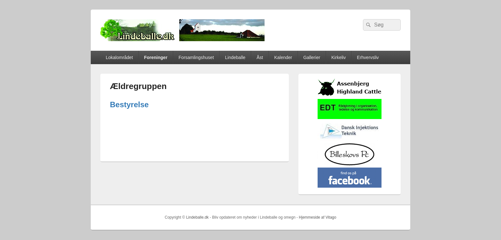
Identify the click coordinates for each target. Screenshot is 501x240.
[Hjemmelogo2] (350, 139)
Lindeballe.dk (197, 217)
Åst (260, 57)
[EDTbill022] (350, 117)
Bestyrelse (129, 104)
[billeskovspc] (350, 164)
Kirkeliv (338, 57)
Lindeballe (235, 57)
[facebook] (350, 186)
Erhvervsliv (368, 57)
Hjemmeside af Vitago (317, 217)
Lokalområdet (119, 57)
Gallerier (311, 57)
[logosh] (350, 95)
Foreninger (155, 57)
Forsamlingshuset (196, 57)
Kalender (283, 57)
